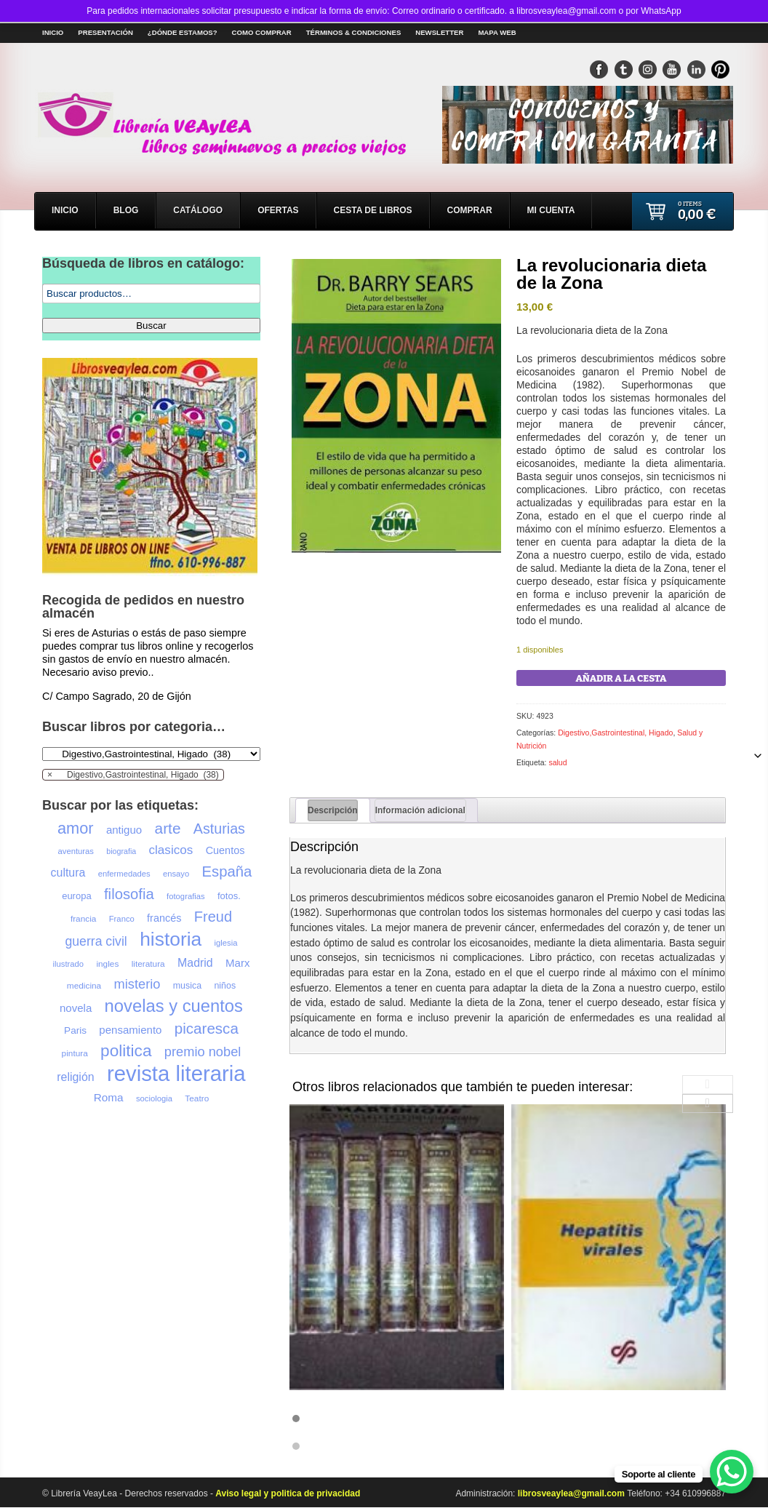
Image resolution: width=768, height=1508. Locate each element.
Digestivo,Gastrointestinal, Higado (615, 732)
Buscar (151, 325)
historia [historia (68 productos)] (170, 939)
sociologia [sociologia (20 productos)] (154, 1098)
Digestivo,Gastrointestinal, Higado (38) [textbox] (133, 775)
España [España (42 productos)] (227, 871)
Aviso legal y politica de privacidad (287, 1493)
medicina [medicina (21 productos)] (84, 986)
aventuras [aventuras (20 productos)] (76, 851)
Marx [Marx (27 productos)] (237, 963)
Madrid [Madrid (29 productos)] (195, 963)
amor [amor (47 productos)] (75, 829)
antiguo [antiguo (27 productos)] (124, 829)
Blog (126, 210)
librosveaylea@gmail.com (572, 1493)
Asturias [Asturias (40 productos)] (219, 829)
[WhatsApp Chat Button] (731, 1471)
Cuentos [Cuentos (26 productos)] (225, 850)
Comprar (469, 210)
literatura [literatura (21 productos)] (148, 964)
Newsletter (439, 32)
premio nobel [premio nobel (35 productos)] (202, 1051)
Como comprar (262, 32)
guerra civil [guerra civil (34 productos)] (96, 941)
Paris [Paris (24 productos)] (75, 1030)
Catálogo (198, 210)
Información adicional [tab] (420, 810)
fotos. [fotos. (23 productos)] (229, 895)
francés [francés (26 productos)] (164, 918)
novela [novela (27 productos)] (76, 1008)
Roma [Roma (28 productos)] (109, 1097)
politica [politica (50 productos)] (125, 1051)
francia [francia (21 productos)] (84, 919)
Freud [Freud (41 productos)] (213, 917)
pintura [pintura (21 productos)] (75, 1053)
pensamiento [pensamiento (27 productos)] (130, 1030)
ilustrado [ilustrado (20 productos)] (68, 964)
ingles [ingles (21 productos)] (107, 964)
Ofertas (277, 210)
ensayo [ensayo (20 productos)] (176, 873)
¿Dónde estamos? (182, 32)
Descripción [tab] (333, 810)
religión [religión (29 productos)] (75, 1077)
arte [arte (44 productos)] (168, 829)
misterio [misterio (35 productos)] (137, 984)
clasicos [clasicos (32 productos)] (171, 850)
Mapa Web (497, 32)
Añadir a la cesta (621, 678)
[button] (507, 1418)
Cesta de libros (373, 210)
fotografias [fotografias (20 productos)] (186, 896)
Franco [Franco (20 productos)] (122, 918)
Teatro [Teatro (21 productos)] (197, 1098)
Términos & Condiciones (353, 32)
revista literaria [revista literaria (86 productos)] (176, 1074)
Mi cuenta (551, 210)
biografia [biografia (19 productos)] (121, 851)
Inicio (52, 32)
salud (557, 762)
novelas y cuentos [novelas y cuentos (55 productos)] (174, 1006)
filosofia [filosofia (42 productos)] (129, 894)
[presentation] (707, 1084)
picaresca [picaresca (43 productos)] (207, 1029)
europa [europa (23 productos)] (76, 895)
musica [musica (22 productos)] (187, 986)
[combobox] (133, 775)
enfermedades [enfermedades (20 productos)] (124, 873)
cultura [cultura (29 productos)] (68, 872)
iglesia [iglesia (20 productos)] (226, 942)
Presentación (105, 32)
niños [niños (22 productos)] (225, 986)
